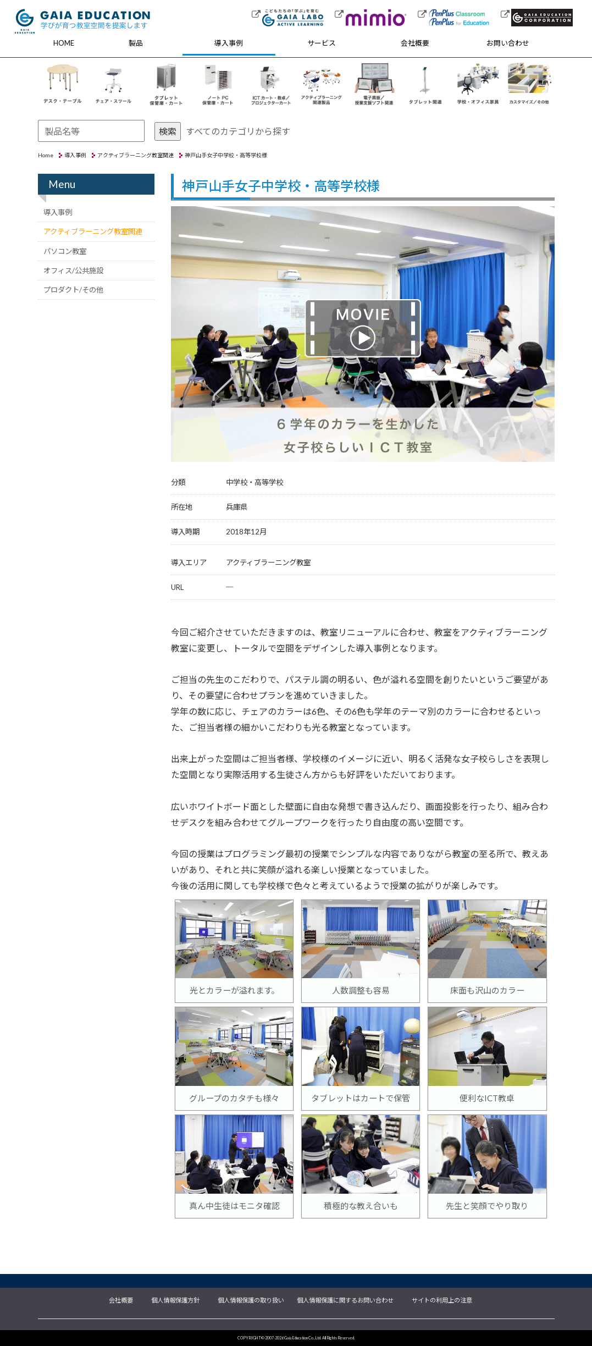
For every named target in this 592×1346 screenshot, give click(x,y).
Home (45, 155)
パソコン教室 (64, 251)
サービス (321, 42)
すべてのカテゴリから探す (238, 131)
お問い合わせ (507, 42)
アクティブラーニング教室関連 (135, 155)
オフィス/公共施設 (73, 270)
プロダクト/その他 (73, 289)
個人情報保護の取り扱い (251, 1299)
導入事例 (228, 42)
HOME (63, 42)
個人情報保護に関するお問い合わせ (345, 1299)
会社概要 (415, 42)
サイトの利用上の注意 (442, 1299)
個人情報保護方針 (175, 1299)
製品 (136, 42)
